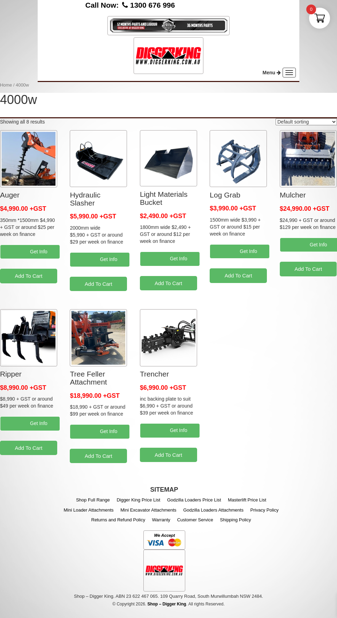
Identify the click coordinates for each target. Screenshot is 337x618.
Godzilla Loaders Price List (194, 499)
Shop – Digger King (166, 604)
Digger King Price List (138, 499)
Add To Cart (28, 276)
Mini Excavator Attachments (148, 510)
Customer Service (195, 519)
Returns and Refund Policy (118, 519)
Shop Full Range (93, 499)
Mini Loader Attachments (89, 510)
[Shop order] (306, 121)
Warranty (161, 519)
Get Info (39, 251)
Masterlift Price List (247, 499)
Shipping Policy (235, 519)
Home (6, 85)
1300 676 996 (152, 5)
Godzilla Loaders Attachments (213, 510)
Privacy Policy (264, 510)
